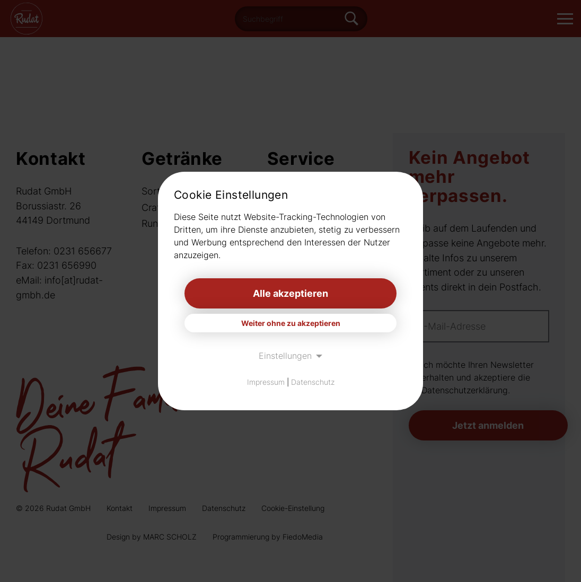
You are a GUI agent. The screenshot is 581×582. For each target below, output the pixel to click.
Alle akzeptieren (290, 293)
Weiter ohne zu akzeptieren (290, 323)
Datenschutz (312, 381)
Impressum (266, 381)
